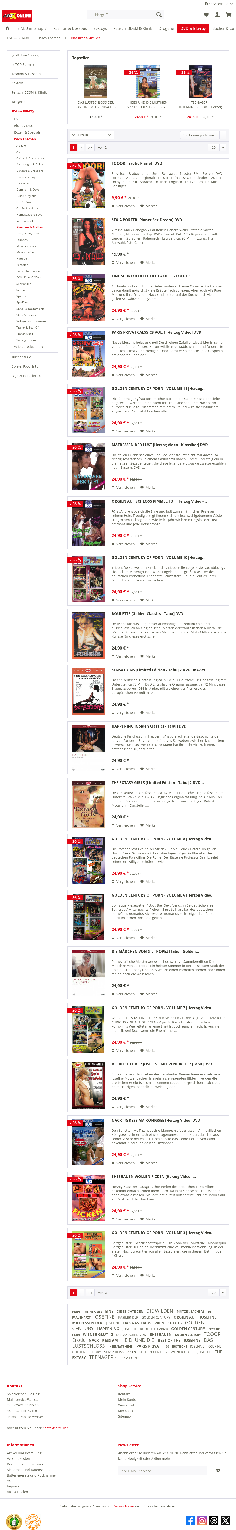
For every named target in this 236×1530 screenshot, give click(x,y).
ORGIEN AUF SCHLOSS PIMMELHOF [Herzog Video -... (159, 501)
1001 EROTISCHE (176, 1347)
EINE (109, 1311)
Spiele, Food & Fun (26, 366)
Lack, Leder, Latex (27, 233)
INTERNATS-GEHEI (121, 1347)
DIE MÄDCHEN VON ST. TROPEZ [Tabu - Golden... (155, 951)
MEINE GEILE (93, 1312)
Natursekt (22, 258)
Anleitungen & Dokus (30, 164)
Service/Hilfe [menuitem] (217, 4)
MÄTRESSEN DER (87, 1323)
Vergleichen (123, 206)
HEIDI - (77, 1312)
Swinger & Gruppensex (31, 321)
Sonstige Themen (27, 340)
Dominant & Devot (28, 189)
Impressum (16, 1486)
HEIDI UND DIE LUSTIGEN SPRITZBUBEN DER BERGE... (148, 104)
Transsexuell (24, 334)
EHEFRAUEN (161, 1334)
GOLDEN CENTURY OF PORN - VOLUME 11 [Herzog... (159, 388)
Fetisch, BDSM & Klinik (29, 92)
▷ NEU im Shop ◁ (25, 55)
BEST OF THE (169, 1340)
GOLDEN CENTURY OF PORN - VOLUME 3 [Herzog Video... (163, 1232)
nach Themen (25, 139)
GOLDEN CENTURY (156, 1317)
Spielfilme (22, 302)
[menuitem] (125, 17)
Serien (20, 290)
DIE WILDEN (160, 1311)
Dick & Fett (23, 183)
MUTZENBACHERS (191, 1311)
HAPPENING (108, 1328)
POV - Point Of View (28, 277)
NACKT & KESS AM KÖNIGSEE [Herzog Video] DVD (156, 1120)
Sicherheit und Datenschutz (28, 1469)
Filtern (80, 135)
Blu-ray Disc (23, 125)
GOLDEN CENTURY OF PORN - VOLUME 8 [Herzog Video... (163, 839)
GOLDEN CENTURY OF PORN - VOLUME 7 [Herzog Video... (163, 1008)
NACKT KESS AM (104, 1340)
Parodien (22, 265)
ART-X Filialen (17, 1492)
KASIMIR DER (128, 1317)
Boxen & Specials (27, 132)
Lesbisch (22, 240)
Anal (19, 152)
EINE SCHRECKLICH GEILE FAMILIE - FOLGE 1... (153, 276)
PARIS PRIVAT (149, 1346)
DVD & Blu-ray (23, 111)
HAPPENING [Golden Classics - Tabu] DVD (149, 726)
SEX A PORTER (131, 1357)
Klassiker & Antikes (29, 227)
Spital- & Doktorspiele (30, 309)
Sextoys (17, 83)
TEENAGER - (103, 1357)
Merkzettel (126, 1410)
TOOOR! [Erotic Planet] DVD (137, 163)
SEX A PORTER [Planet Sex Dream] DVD (147, 220)
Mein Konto (127, 1399)
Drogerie (18, 101)
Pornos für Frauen (28, 271)
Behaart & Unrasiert (29, 171)
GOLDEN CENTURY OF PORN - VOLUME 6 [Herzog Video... (163, 895)
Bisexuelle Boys (26, 177)
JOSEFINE (105, 1316)
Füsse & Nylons (26, 196)
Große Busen (24, 202)
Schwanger (23, 284)
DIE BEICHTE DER (130, 1311)
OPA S (131, 1352)
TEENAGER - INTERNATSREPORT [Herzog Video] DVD (200, 104)
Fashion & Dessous (26, 74)
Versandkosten (18, 1458)
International (24, 221)
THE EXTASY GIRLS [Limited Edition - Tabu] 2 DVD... (158, 782)
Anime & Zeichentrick (30, 158)
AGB (10, 1480)
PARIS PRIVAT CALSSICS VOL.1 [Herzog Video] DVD (156, 332)
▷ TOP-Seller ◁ (23, 64)
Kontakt (124, 1394)
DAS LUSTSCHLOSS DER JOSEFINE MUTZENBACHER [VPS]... (95, 104)
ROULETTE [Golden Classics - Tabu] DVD (147, 613)
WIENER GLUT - (169, 1323)
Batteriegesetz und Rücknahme (31, 1475)
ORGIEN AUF (185, 1317)
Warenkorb (126, 1405)
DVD (17, 119)
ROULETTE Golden (154, 1329)
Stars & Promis (26, 315)
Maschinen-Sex (26, 246)
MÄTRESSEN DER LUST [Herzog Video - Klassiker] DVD (160, 444)
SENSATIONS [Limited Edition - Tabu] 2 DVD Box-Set (158, 670)
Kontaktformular (55, 1428)
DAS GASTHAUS (137, 1323)
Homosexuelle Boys (29, 215)
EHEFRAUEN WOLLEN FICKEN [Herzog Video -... (154, 1176)
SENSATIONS (114, 1352)
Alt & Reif (22, 146)
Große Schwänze (27, 208)
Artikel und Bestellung (24, 1453)
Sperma (21, 296)
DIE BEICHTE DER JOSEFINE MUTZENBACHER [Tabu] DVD (162, 1064)
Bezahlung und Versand (25, 1464)
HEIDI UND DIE (138, 1340)
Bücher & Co (21, 357)
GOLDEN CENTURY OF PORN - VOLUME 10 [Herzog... (159, 557)
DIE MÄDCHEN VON (131, 1334)
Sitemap (124, 1416)
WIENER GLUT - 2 (98, 1334)
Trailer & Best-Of (27, 328)
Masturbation (25, 252)
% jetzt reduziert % (29, 346)
